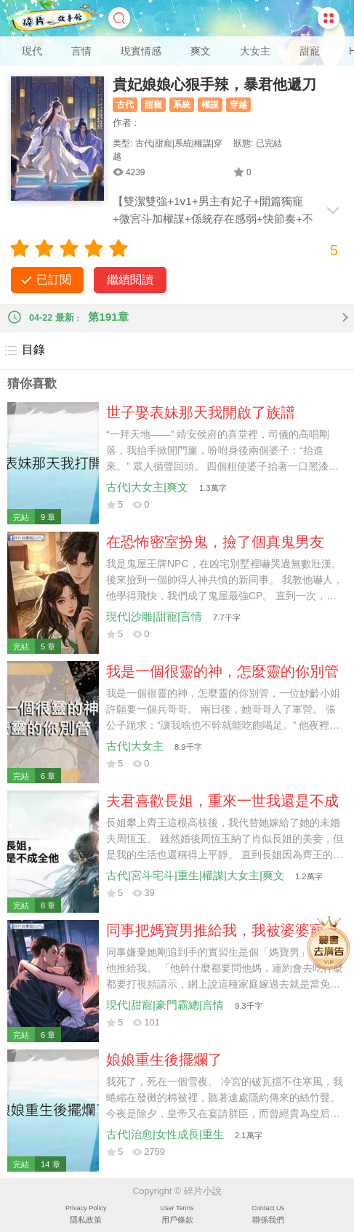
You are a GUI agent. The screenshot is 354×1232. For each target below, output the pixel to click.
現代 (32, 51)
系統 (181, 105)
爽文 (200, 51)
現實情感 (141, 51)
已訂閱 (53, 279)
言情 (81, 51)
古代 (125, 105)
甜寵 (309, 51)
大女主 (255, 51)
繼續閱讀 (130, 279)
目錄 (24, 350)
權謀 (210, 105)
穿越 (238, 105)
